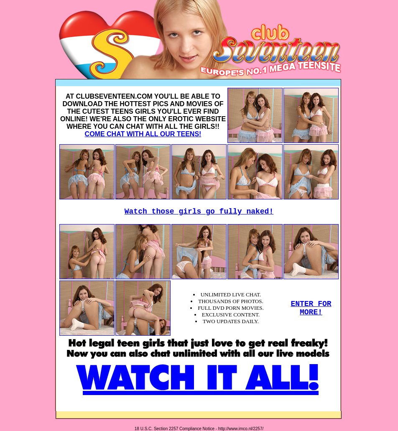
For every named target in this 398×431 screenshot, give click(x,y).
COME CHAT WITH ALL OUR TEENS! (143, 134)
